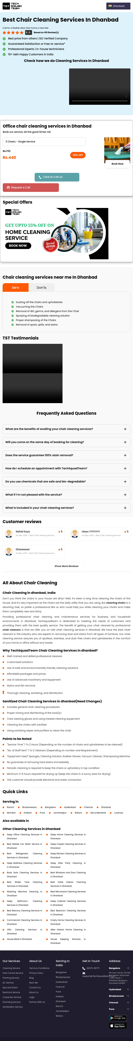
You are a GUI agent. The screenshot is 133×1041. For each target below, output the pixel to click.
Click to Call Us (53, 177)
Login (32, 986)
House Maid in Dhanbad (19, 928)
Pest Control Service (13, 962)
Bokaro (78, 802)
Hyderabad (70, 796)
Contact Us (35, 977)
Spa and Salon (10, 977)
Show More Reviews (66, 555)
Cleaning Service (11, 957)
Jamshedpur (60, 802)
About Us (34, 981)
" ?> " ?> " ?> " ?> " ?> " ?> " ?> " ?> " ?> (44, 141)
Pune (42, 802)
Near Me (33, 972)
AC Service (8, 972)
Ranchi (10, 796)
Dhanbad (106, 796)
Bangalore (50, 796)
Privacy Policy (36, 962)
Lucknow (118, 802)
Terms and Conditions (117, 1032)
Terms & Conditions (39, 957)
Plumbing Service (11, 991)
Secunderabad (98, 802)
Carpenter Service (12, 986)
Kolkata (28, 802)
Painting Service (11, 967)
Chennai (88, 796)
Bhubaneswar (29, 796)
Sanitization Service (13, 996)
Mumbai (11, 802)
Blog (31, 967)
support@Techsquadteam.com (98, 965)
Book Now (117, 163)
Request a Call (94, 177)
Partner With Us (37, 991)
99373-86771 (93, 957)
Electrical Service (11, 981)
